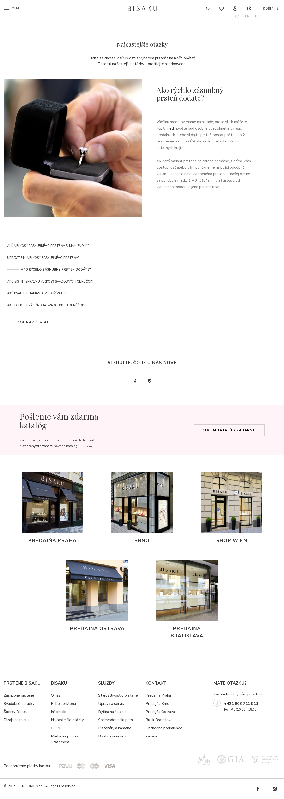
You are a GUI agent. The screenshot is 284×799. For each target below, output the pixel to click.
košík (268, 8)
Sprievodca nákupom (115, 720)
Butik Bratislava (158, 720)
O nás (55, 695)
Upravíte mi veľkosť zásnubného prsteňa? (43, 258)
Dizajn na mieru (16, 720)
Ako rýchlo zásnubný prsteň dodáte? (56, 269)
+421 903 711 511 (241, 703)
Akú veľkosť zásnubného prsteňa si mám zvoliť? (48, 246)
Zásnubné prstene (19, 695)
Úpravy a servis (111, 703)
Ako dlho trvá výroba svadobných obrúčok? (46, 305)
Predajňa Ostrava (160, 711)
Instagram (149, 381)
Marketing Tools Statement (65, 739)
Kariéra (151, 736)
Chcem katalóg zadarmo (229, 430)
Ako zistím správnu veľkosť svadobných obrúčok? (50, 281)
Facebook (135, 381)
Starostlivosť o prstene (118, 695)
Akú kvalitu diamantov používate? (36, 293)
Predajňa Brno (157, 703)
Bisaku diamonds (112, 736)
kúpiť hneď (165, 128)
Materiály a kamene (114, 728)
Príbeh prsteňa (63, 703)
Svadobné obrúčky (19, 703)
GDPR (56, 728)
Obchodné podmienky (163, 728)
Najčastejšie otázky (67, 720)
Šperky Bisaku (15, 711)
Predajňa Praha (158, 695)
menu (16, 8)
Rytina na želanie (112, 711)
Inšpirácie (58, 711)
